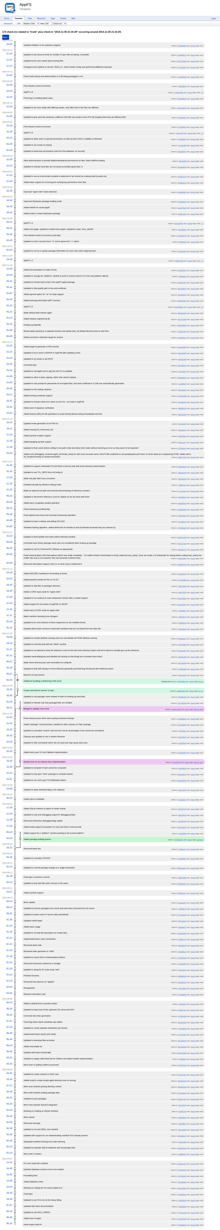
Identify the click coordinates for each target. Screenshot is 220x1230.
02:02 (9, 249)
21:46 (9, 465)
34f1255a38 (182, 629)
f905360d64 (182, 46)
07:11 (9, 655)
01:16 (9, 751)
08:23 (9, 913)
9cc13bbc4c (182, 522)
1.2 (202, 261)
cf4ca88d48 (182, 1029)
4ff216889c (182, 1207)
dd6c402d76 (182, 827)
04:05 (9, 520)
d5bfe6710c (182, 457)
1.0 (202, 307)
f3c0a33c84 (182, 970)
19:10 (9, 572)
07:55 (9, 925)
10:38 (9, 1198)
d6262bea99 (182, 537)
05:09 (9, 562)
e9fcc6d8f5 (182, 161)
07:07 (9, 1205)
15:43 (9, 165)
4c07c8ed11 (182, 1176)
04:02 (9, 986)
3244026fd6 (182, 396)
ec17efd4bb (182, 491)
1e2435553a (182, 77)
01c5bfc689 (182, 145)
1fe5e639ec (182, 230)
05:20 (9, 501)
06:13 (9, 495)
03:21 (9, 281)
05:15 (9, 866)
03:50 (9, 234)
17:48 (9, 53)
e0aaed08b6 (182, 347)
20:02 (9, 1073)
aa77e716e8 (182, 319)
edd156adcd (182, 1081)
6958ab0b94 (182, 976)
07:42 (9, 950)
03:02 (9, 75)
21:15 (9, 729)
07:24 (9, 974)
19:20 (9, 200)
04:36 (9, 857)
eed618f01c (182, 1124)
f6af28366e (182, 436)
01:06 (9, 330)
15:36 (9, 190)
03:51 (9, 1057)
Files (30, 18)
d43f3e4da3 (182, 516)
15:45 (9, 90)
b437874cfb (182, 1065)
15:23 (9, 535)
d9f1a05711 (182, 550)
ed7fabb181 (182, 117)
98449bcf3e (182, 697)
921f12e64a (182, 921)
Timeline (19, 18)
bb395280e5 (179, 307)
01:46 (9, 150)
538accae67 (182, 442)
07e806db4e (178, 840)
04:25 (9, 1109)
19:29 (9, 259)
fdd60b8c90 (182, 946)
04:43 (9, 838)
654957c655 (182, 1099)
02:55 (9, 1122)
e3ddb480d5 (182, 192)
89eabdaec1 (182, 639)
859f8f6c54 (182, 623)
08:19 (9, 1008)
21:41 (9, 717)
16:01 (9, 44)
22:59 (9, 766)
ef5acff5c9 (182, 1004)
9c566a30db (182, 510)
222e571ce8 (182, 809)
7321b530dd (182, 958)
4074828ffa (182, 580)
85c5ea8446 (182, 781)
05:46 (9, 554)
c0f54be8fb (182, 669)
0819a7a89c (182, 558)
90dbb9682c (182, 884)
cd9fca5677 (182, 617)
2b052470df (179, 261)
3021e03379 (182, 108)
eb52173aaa (182, 544)
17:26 (9, 477)
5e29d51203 (182, 282)
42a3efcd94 (182, 251)
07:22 (9, 980)
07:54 (9, 931)
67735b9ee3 (182, 448)
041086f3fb (182, 994)
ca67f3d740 (182, 790)
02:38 (9, 1140)
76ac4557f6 (182, 1105)
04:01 (9, 993)
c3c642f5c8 (182, 743)
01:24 (9, 1152)
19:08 (9, 788)
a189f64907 (182, 1154)
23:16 (9, 760)
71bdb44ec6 (182, 430)
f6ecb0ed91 (182, 651)
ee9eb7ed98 (176, 709)
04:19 (9, 514)
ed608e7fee (182, 1010)
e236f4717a (182, 939)
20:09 (9, 636)
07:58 (9, 919)
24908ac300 (182, 473)
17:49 (9, 807)
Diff (18, 23)
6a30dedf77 (182, 927)
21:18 (9, 363)
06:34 (9, 1223)
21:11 (9, 370)
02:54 (9, 797)
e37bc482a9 (182, 1093)
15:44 (9, 96)
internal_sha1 (198, 709)
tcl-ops (200, 681)
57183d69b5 (182, 1182)
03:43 (9, 1063)
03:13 (9, 137)
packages (199, 840)
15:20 (9, 125)
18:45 (9, 584)
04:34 (9, 1103)
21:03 (9, 382)
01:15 (9, 305)
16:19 (9, 689)
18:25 (9, 212)
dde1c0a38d (182, 663)
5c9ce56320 (182, 753)
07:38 (9, 956)
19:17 (9, 428)
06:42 (9, 1211)
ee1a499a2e (182, 859)
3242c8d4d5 (182, 390)
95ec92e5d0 (182, 1022)
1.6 (202, 133)
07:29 (9, 968)
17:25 (9, 483)
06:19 (9, 667)
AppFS (25, 4)
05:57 (9, 673)
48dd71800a (182, 325)
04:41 (9, 221)
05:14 (9, 832)
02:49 (9, 701)
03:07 (9, 293)
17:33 (9, 434)
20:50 (9, 388)
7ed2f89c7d (182, 909)
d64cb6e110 (182, 1136)
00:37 (9, 707)
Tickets (63, 18)
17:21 (9, 175)
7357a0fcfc (182, 731)
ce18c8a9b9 (182, 964)
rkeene (193, 46)
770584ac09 (182, 528)
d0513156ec (182, 1041)
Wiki (73, 18)
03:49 (9, 240)
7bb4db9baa (182, 1194)
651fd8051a (182, 497)
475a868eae (182, 952)
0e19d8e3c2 (182, 982)
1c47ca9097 (182, 67)
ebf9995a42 (182, 1118)
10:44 (9, 1186)
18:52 (9, 578)
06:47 (9, 661)
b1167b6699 (182, 725)
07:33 (9, 962)
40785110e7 (182, 177)
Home (6, 18)
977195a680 (182, 915)
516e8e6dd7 (182, 202)
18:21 (9, 847)
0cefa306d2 (182, 768)
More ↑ (5, 37)
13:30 (9, 106)
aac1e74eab (182, 208)
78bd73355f (182, 586)
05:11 (9, 627)
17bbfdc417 (182, 849)
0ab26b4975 (182, 152)
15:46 (9, 84)
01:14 (9, 317)
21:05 (9, 376)
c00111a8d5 (182, 1130)
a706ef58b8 (182, 645)
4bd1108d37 (182, 289)
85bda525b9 (182, 1087)
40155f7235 (182, 1219)
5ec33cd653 (182, 270)
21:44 (9, 471)
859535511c (182, 893)
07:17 (9, 649)
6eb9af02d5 (182, 574)
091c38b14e (182, 365)
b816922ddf (182, 359)
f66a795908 (182, 1053)
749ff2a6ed (182, 276)
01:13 (9, 323)
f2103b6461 (182, 127)
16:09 (9, 159)
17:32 (9, 825)
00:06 (9, 336)
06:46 (9, 1033)
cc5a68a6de (182, 719)
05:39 (9, 876)
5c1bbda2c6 (182, 800)
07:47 (9, 944)
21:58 (9, 116)
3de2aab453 (179, 223)
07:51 (9, 1020)
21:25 (9, 345)
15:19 (9, 131)
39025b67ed (182, 565)
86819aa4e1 (182, 868)
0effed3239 (182, 675)
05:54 (9, 548)
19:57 (9, 891)
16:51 (9, 406)
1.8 (202, 92)
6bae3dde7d (182, 774)
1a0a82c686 (179, 92)
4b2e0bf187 (182, 402)
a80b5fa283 (181, 691)
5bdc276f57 (182, 592)
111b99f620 (182, 384)
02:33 (9, 1146)
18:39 (9, 735)
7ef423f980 (182, 833)
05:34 (9, 882)
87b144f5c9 (182, 372)
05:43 (9, 679)
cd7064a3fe (182, 1016)
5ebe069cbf (176, 762)
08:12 (9, 1014)
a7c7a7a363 (182, 1035)
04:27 (9, 508)
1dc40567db (182, 821)
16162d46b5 (182, 933)
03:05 (9, 695)
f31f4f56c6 (182, 1059)
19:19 (9, 643)
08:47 (9, 907)
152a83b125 (182, 183)
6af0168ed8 (182, 467)
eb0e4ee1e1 (182, 1164)
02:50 (9, 1134)
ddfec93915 (182, 815)
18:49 (9, 206)
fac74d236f (182, 424)
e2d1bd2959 (182, 353)
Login (213, 18)
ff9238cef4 (182, 242)
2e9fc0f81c (182, 611)
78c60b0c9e (182, 1225)
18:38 (9, 590)
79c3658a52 (182, 139)
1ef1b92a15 (182, 1200)
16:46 (9, 453)
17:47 (9, 59)
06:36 (9, 1217)
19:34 (9, 422)
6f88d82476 (182, 408)
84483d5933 (182, 503)
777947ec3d (182, 1213)
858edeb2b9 (182, 313)
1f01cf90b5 (182, 988)
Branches (41, 18)
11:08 (9, 1168)
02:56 (9, 299)
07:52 (9, 937)
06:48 (9, 1091)
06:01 (9, 1051)
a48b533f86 (182, 878)
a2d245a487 (182, 295)
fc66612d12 (182, 214)
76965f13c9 (182, 485)
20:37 (9, 394)
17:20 (9, 181)
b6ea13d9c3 (182, 605)
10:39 (9, 1192)
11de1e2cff (179, 133)
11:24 (9, 1162)
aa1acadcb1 (182, 903)
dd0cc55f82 (182, 414)
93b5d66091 (182, 378)
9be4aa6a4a (182, 167)
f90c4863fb (182, 86)
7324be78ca (182, 331)
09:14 (9, 901)
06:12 (9, 1097)
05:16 (9, 621)
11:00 (9, 1180)
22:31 (9, 772)
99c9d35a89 (182, 1047)
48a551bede (182, 1148)
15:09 (9, 268)
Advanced (8, 23)
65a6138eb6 (182, 598)
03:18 (9, 1116)
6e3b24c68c (182, 657)
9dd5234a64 (182, 301)
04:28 (9, 274)
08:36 (9, 541)
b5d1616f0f (182, 1142)
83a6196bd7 (182, 737)
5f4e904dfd (181, 681)
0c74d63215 (182, 1170)
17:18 (9, 609)
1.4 (202, 223)
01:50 (9, 143)
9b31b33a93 (182, 1188)
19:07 (9, 779)
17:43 (9, 603)
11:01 (9, 1174)
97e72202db (182, 703)
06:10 (9, 1045)
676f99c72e (182, 1111)
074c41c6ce (182, 1075)
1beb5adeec (182, 338)
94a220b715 (182, 236)
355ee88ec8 (182, 99)
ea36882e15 (182, 55)
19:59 (9, 1079)
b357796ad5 (182, 61)
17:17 (9, 615)
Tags (53, 18)
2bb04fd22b (182, 479)
